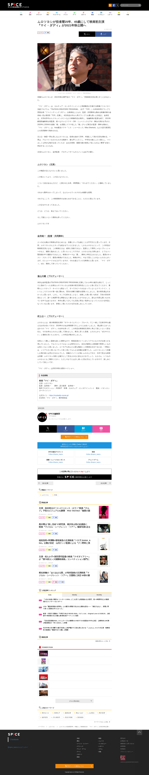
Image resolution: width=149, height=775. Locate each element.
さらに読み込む (80, 701)
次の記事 (105, 483)
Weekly (74, 595)
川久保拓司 (55, 717)
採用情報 (122, 746)
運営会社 (122, 738)
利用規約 (122, 749)
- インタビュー (102, 743)
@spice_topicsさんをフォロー (18, 747)
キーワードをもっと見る (102, 722)
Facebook (14, 739)
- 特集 (99, 751)
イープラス (41, 726)
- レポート (101, 746)
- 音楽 (77, 738)
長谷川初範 (67, 717)
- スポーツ (79, 754)
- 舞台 (77, 741)
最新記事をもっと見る (102, 641)
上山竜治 (90, 713)
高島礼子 (56, 713)
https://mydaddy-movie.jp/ (59, 395)
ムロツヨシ (44, 495)
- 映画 (77, 757)
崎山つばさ (78, 713)
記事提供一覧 (124, 741)
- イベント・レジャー (82, 743)
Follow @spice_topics (56, 454)
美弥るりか (44, 713)
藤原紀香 (67, 713)
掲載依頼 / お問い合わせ (127, 743)
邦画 (54, 495)
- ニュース (101, 741)
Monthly (99, 595)
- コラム (100, 749)
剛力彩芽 (101, 713)
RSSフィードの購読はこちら (76, 437)
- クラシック (79, 746)
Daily (49, 595)
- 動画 (99, 738)
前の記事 (43, 483)
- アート (78, 751)
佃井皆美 (44, 717)
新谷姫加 (79, 717)
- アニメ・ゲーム (81, 749)
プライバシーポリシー (126, 751)
